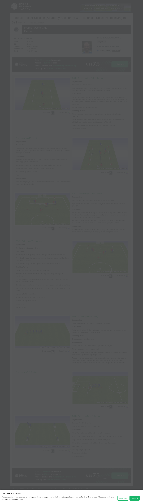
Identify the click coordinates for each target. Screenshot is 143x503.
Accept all (134, 498)
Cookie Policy (18, 499)
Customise (123, 498)
